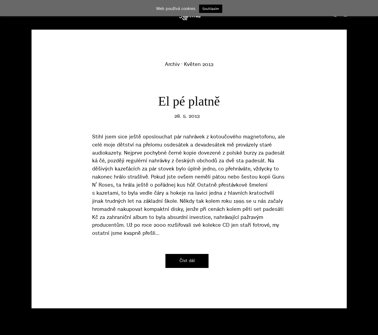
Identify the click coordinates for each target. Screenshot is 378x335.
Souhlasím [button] (210, 8)
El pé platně (189, 101)
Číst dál (187, 260)
